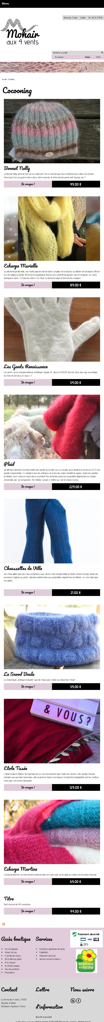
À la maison (10, 962)
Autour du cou (11, 952)
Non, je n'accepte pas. (29, 9)
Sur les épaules (11, 949)
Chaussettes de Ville (23, 568)
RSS (73, 1001)
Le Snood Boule (19, 674)
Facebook (78, 1001)
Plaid (9, 464)
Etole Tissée (15, 768)
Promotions (10, 972)
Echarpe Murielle (21, 266)
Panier (87, 57)
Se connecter (59, 57)
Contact (82, 17)
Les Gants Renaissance (26, 366)
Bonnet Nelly (17, 168)
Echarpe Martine (20, 869)
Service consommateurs (50, 959)
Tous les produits (12, 969)
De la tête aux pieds (13, 959)
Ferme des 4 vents (70, 17)
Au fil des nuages (12, 965)
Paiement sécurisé (47, 955)
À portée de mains (13, 955)
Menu (4, 3)
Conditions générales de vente (52, 949)
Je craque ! (28, 183)
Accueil (4, 79)
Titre (9, 899)
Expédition (43, 952)
